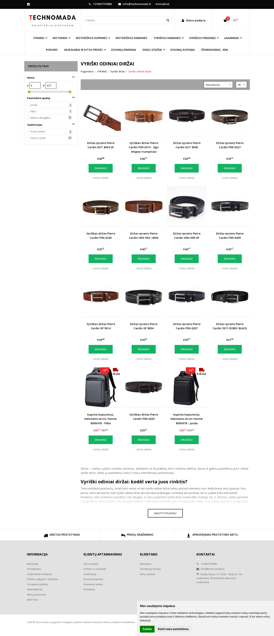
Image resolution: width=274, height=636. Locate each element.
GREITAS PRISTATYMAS (62, 536)
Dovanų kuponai (93, 579)
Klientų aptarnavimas (103, 554)
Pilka (33, 111)
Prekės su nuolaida (95, 569)
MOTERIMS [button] (60, 38)
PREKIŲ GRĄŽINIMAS (137, 536)
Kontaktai (162, 4)
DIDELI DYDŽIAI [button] (152, 50)
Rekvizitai (32, 564)
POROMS (52, 50)
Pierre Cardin (38, 138)
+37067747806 (100, 4)
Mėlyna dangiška (40, 117)
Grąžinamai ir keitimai (39, 574)
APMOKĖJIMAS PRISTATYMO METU (212, 536)
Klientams (148, 554)
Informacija (37, 554)
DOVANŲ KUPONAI (182, 50)
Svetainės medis (93, 584)
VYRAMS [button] (38, 38)
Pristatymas (34, 569)
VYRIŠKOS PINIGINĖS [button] (202, 38)
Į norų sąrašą (100, 177)
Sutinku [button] (147, 629)
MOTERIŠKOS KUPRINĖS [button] (91, 38)
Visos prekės (91, 564)
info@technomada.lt (134, 4)
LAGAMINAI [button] (231, 38)
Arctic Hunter (37, 131)
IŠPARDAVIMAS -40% (214, 50)
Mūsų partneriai (36, 594)
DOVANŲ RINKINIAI (123, 50)
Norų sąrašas (148, 574)
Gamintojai (90, 574)
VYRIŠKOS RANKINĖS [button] (167, 38)
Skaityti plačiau (165, 513)
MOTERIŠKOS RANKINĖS (131, 38)
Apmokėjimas (35, 589)
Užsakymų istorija (150, 569)
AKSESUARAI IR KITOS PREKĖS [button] (83, 50)
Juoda (33, 105)
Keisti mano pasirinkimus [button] (173, 629)
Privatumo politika (37, 584)
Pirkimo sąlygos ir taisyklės (42, 579)
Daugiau (101, 168)
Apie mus (32, 599)
